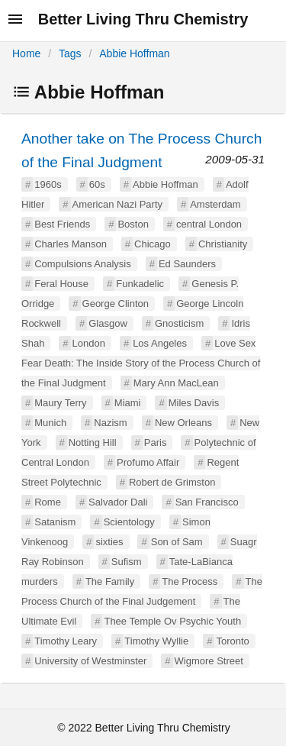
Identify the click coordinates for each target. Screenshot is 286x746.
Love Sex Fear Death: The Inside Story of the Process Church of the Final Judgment (140, 363)
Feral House (61, 283)
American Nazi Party (117, 204)
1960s (47, 184)
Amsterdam (215, 204)
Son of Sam (177, 541)
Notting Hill (93, 442)
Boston (132, 224)
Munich (50, 422)
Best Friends (62, 224)
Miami (127, 403)
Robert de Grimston (172, 482)
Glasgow (107, 323)
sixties (109, 541)
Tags (70, 53)
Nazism (110, 422)
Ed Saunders (187, 264)
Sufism (126, 561)
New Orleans (183, 422)
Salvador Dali (117, 502)
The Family (109, 581)
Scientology (129, 522)
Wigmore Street (209, 661)
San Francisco (207, 502)
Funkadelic (140, 283)
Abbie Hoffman (134, 53)
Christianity (222, 244)
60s (97, 184)
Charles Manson (70, 244)
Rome (47, 502)
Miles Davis (194, 403)
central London (209, 224)
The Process (189, 581)
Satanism (55, 522)
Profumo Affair (148, 462)
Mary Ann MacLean (176, 383)
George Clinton (115, 303)
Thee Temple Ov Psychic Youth (172, 621)
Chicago (152, 244)
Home (26, 53)
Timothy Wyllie (156, 641)
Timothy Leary (65, 641)
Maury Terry (60, 403)
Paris (155, 442)
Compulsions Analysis (82, 264)
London (88, 343)
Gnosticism (179, 323)
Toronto (232, 641)
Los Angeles (160, 343)
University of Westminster (90, 661)
